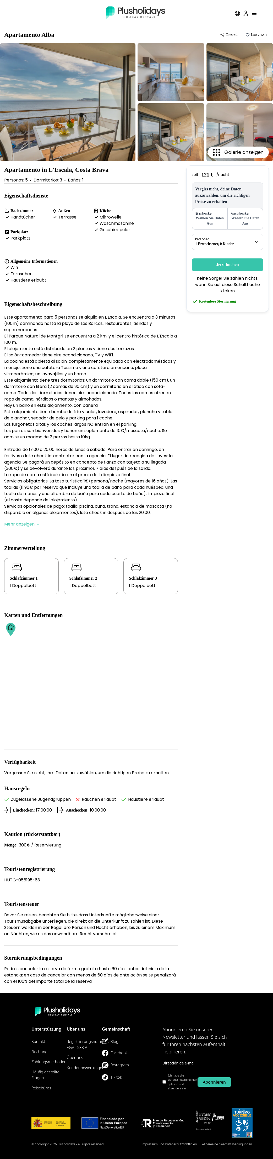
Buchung (39, 1051)
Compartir (229, 35)
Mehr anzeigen (21, 524)
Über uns (75, 1057)
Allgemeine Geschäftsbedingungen (227, 1144)
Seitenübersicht (125, 1144)
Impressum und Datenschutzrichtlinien (169, 1144)
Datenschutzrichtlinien (182, 1080)
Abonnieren (214, 1082)
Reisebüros (41, 1087)
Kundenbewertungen (86, 1067)
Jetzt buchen (227, 264)
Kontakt (38, 1041)
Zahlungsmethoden (49, 1061)
